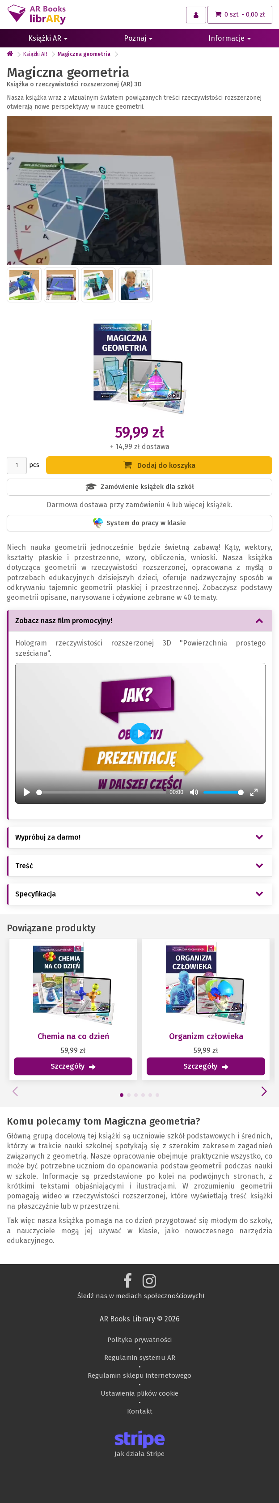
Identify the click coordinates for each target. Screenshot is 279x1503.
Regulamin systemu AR (139, 1358)
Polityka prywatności (139, 1340)
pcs (34, 465)
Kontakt (139, 1411)
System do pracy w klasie (139, 523)
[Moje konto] (196, 15)
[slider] (101, 789)
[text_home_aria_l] (10, 54)
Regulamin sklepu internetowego (139, 1375)
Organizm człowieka (202, 1036)
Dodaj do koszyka (159, 465)
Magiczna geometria (84, 54)
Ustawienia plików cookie (139, 1393)
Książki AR (48, 38)
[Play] (27, 789)
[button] (118, 1095)
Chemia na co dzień (70, 1036)
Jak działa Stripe (139, 1454)
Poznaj (138, 38)
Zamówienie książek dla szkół (139, 487)
